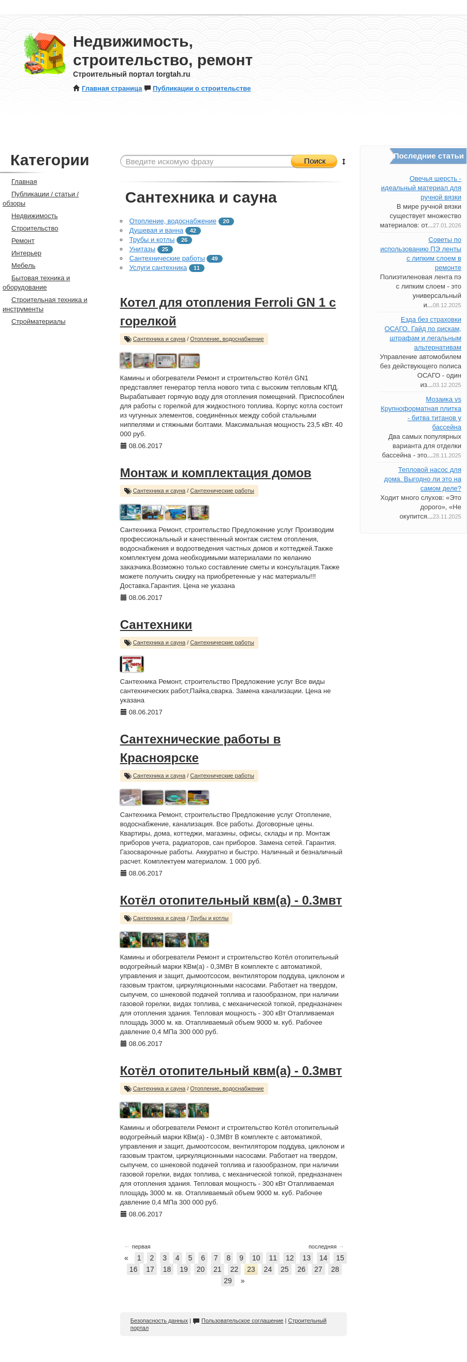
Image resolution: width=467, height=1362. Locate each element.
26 (302, 1269)
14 (323, 1258)
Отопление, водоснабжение (172, 221)
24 (268, 1269)
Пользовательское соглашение (238, 1320)
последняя (326, 1246)
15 (340, 1258)
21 (217, 1269)
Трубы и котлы (152, 239)
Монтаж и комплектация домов (216, 473)
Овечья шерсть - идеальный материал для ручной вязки (421, 188)
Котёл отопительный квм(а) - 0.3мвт (231, 900)
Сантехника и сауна (159, 339)
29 (228, 1281)
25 (285, 1269)
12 (290, 1258)
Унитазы (142, 249)
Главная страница (107, 88)
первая (137, 1246)
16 (133, 1269)
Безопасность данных (159, 1320)
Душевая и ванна (156, 230)
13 (306, 1258)
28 (335, 1269)
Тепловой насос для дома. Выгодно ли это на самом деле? (422, 479)
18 (167, 1269)
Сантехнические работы (167, 258)
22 (234, 1269)
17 (150, 1269)
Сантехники (156, 625)
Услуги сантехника (158, 267)
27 (318, 1269)
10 (256, 1258)
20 (201, 1269)
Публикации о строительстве (197, 88)
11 (273, 1258)
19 (184, 1269)
